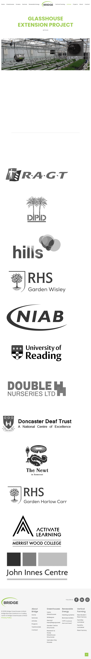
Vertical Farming (60, 4)
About (81, 4)
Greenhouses (10, 4)
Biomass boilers (67, 618)
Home (3, 4)
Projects (75, 4)
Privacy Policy (6, 618)
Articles (69, 4)
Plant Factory (82, 630)
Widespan (50, 617)
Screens (18, 4)
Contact (87, 4)
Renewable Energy (34, 4)
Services (24, 4)
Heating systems (68, 615)
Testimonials (36, 627)
